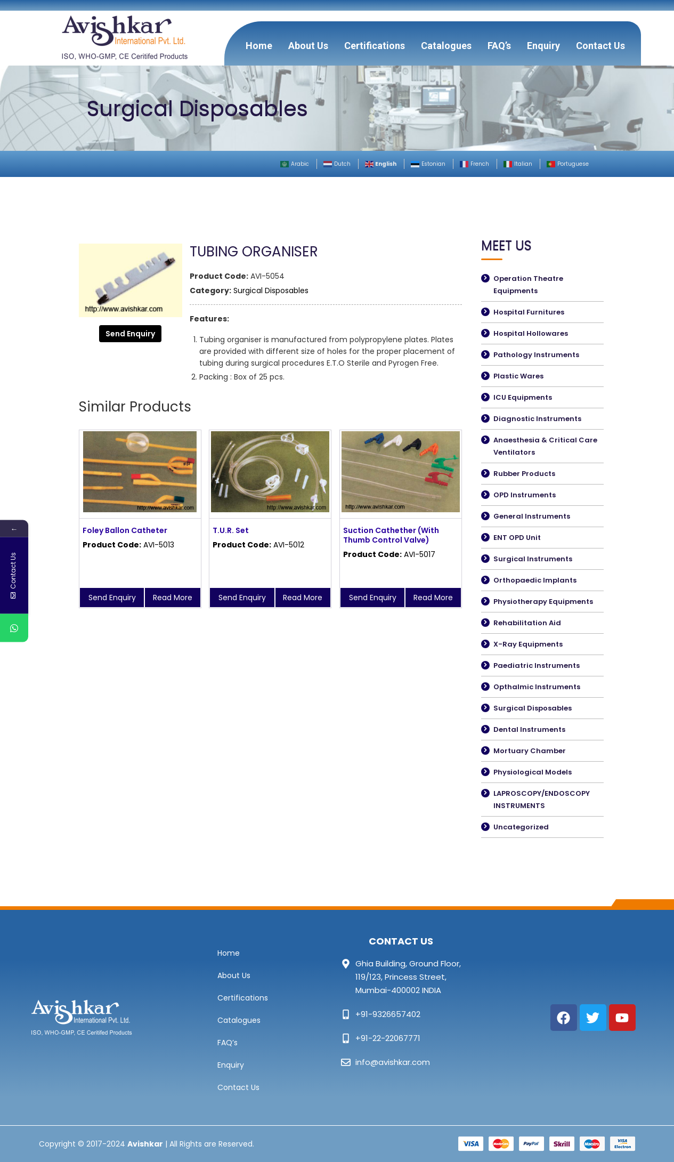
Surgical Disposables (270, 290)
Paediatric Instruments (536, 665)
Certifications (374, 45)
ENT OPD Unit (517, 537)
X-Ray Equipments (528, 644)
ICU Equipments (522, 397)
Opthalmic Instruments (536, 687)
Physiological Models (532, 772)
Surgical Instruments (532, 559)
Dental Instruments (529, 729)
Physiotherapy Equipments (543, 601)
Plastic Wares (518, 376)
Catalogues (446, 45)
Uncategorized (521, 827)
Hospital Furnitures (528, 312)
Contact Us (600, 45)
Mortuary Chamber (529, 751)
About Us (308, 45)
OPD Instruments (524, 495)
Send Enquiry (130, 333)
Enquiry (543, 45)
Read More (172, 597)
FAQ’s (499, 45)
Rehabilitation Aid (527, 623)
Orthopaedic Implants (534, 580)
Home (259, 45)
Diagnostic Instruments (537, 419)
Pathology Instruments (536, 355)
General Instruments (531, 516)
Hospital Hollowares (530, 333)
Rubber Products (524, 474)
